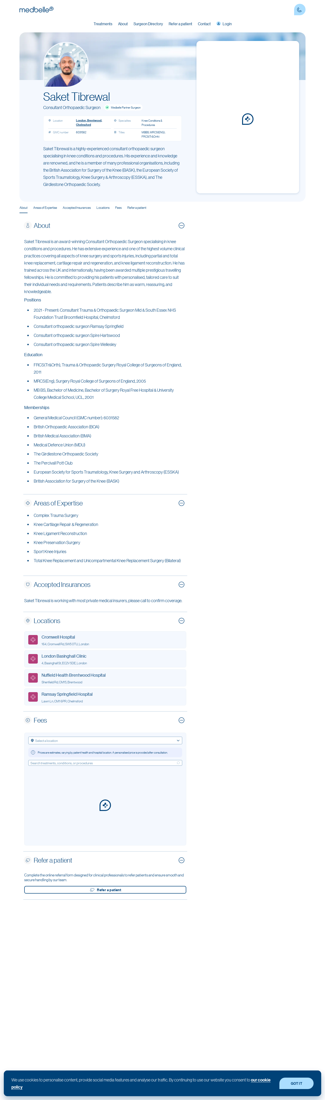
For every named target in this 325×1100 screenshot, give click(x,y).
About (23, 207)
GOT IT (296, 1083)
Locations (103, 207)
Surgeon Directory (148, 23)
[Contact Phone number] (300, 9)
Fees (118, 207)
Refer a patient (180, 23)
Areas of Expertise (45, 207)
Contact (204, 23)
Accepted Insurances (77, 207)
